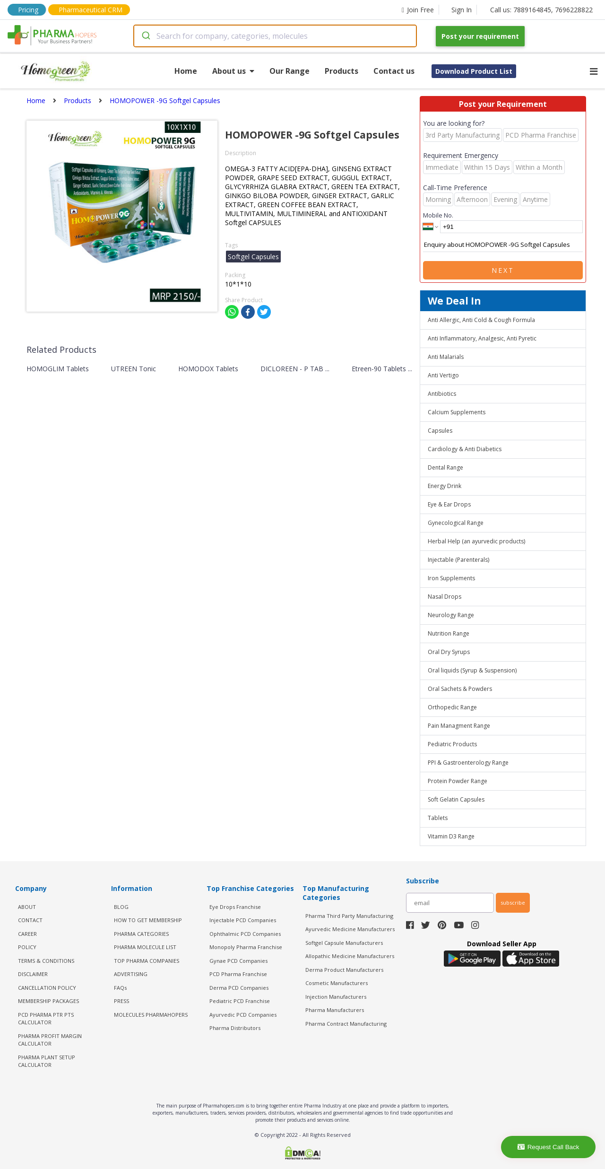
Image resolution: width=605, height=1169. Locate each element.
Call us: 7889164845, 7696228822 (541, 9)
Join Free (418, 10)
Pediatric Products (452, 744)
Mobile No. (438, 215)
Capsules (440, 431)
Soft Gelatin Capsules (456, 799)
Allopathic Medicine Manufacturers (349, 956)
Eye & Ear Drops (449, 504)
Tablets (438, 818)
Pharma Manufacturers (334, 1009)
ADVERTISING (130, 973)
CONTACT (30, 920)
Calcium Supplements (456, 412)
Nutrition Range (448, 633)
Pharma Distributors (234, 1027)
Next (503, 270)
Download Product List (473, 71)
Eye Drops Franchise (235, 906)
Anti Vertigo (443, 375)
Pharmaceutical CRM (90, 9)
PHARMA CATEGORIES (141, 933)
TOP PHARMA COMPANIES (146, 960)
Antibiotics (442, 394)
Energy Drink (444, 486)
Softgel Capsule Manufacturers (344, 942)
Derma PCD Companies (238, 987)
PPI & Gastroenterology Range (468, 763)
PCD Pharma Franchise (238, 973)
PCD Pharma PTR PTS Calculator (46, 1018)
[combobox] (275, 36)
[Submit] (145, 36)
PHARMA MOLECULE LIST (145, 947)
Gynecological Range (456, 523)
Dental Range (445, 467)
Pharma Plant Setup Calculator (46, 1061)
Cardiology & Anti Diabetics (464, 449)
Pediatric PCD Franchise (239, 1000)
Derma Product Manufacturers (344, 969)
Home (185, 71)
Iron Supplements (451, 578)
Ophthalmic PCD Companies (245, 933)
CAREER (27, 933)
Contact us (394, 71)
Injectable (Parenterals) (458, 560)
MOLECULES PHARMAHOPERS (151, 1014)
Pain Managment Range (459, 726)
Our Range (289, 71)
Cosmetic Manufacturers (336, 982)
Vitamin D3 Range (451, 836)
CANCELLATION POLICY (47, 987)
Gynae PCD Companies (238, 960)
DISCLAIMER (33, 973)
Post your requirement (480, 36)
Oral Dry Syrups (449, 652)
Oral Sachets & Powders (460, 689)
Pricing (28, 9)
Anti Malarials (446, 357)
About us (233, 71)
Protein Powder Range (457, 781)
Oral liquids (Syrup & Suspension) (472, 670)
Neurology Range (451, 615)
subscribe (513, 902)
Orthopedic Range (452, 707)
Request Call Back (548, 1147)
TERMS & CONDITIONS (46, 960)
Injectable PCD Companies (242, 920)
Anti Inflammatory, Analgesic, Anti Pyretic (482, 338)
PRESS (121, 1000)
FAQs (120, 987)
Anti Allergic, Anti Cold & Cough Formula (481, 320)
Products (341, 71)
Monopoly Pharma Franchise (245, 947)
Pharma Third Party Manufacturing (349, 915)
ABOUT (27, 906)
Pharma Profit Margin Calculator (50, 1039)
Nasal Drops (444, 597)
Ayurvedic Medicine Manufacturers (350, 929)
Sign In (461, 9)
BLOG (121, 906)
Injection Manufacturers (335, 996)
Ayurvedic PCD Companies (243, 1014)
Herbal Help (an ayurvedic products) (476, 541)
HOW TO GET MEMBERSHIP (148, 920)
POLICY (27, 947)
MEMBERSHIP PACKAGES (48, 1000)
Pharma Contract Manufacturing (346, 1023)
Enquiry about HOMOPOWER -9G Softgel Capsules (503, 245)
